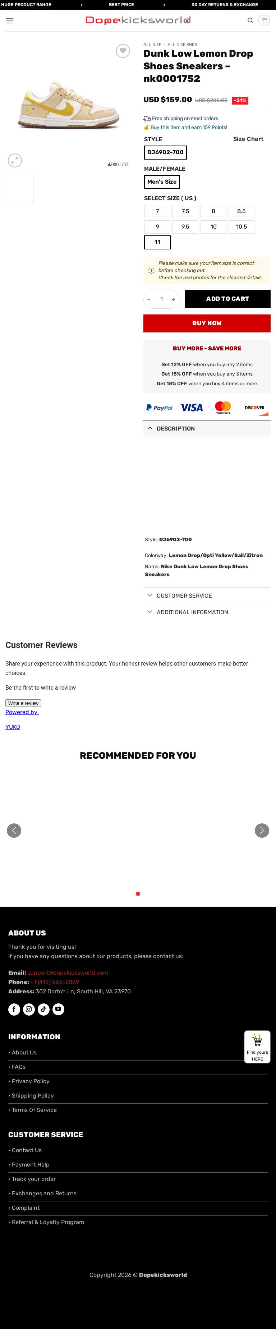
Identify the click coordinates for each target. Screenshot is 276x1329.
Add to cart (227, 298)
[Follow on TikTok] (44, 1009)
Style (153, 140)
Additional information (185, 612)
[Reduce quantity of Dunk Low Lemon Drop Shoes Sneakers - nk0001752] (149, 299)
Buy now (207, 323)
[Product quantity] (161, 299)
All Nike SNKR (182, 44)
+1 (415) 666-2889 (54, 982)
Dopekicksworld (163, 1274)
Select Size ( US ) (170, 199)
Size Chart (248, 138)
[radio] (165, 152)
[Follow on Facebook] (14, 1009)
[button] (9, 20)
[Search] (250, 20)
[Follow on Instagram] (29, 1009)
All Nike (152, 44)
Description (169, 428)
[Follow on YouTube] (58, 1009)
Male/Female (164, 169)
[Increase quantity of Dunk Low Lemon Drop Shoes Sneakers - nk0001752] (174, 299)
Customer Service (177, 596)
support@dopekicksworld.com (67, 972)
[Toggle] (149, 428)
